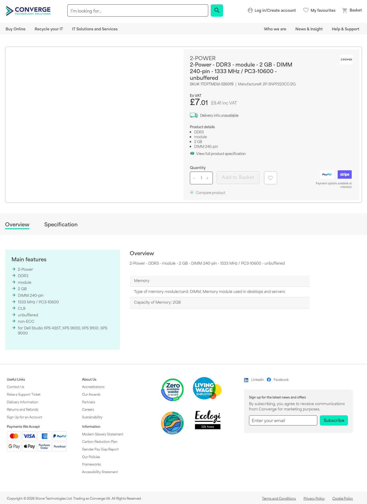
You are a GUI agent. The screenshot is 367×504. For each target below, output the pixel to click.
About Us (89, 379)
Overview (17, 224)
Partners (88, 401)
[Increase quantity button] (208, 178)
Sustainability (92, 416)
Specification (61, 224)
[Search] (217, 10)
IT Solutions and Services (94, 29)
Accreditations (93, 386)
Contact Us (15, 386)
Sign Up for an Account (24, 416)
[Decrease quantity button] (195, 178)
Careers (88, 409)
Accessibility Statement (100, 471)
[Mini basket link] (352, 10)
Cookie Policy (342, 498)
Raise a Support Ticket (24, 394)
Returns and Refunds (22, 409)
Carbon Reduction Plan (99, 441)
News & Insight (309, 29)
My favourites (323, 10)
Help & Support (345, 29)
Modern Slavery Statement (102, 433)
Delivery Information (22, 401)
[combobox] (137, 10)
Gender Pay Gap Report (100, 448)
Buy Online (15, 29)
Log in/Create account (275, 10)
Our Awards (91, 394)
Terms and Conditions (279, 498)
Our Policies (91, 456)
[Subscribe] (334, 420)
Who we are (275, 29)
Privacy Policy (314, 498)
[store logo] (28, 10)
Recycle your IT (49, 29)
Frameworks (91, 464)
